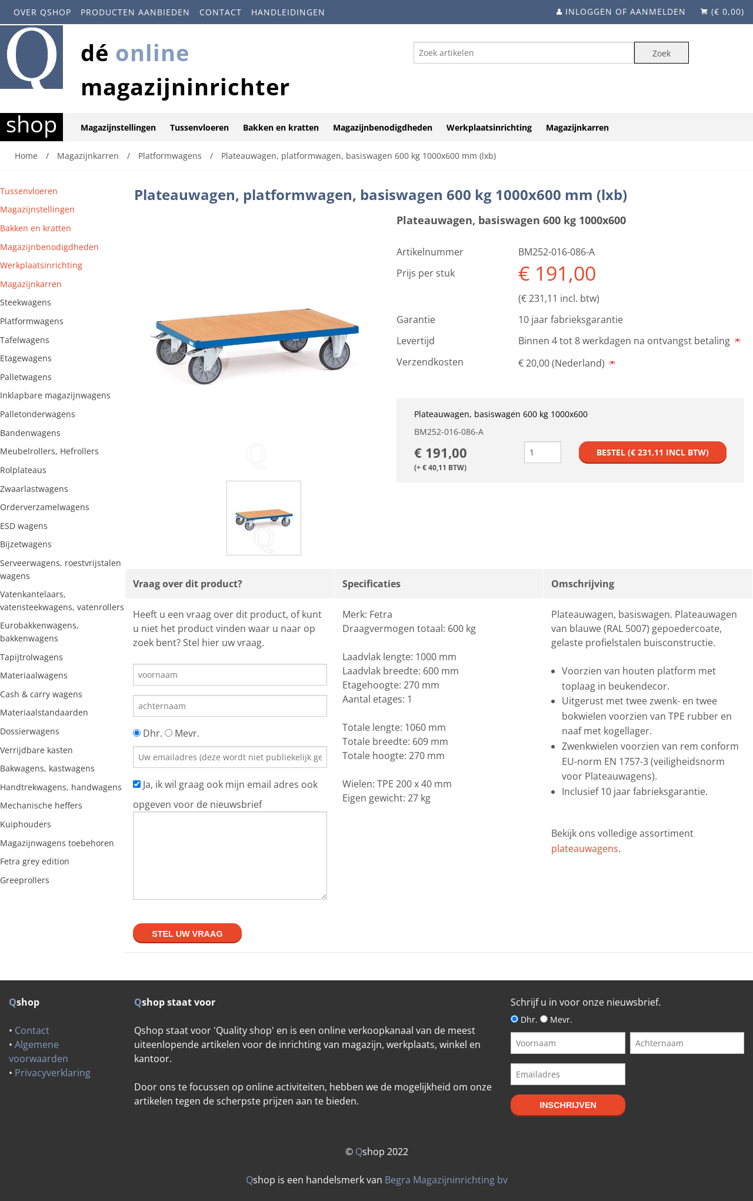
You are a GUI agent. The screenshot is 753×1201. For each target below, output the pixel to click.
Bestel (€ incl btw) (653, 452)
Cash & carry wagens (41, 694)
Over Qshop (42, 12)
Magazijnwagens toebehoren (57, 843)
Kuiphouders (25, 824)
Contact (220, 12)
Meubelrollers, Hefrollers (49, 451)
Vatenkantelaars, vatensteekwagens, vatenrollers (62, 600)
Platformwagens (32, 321)
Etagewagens (26, 358)
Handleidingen (288, 12)
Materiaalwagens (34, 675)
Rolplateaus (23, 469)
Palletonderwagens (37, 414)
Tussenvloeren (199, 127)
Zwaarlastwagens (34, 488)
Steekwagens (25, 302)
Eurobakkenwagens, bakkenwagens (39, 632)
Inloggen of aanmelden (625, 11)
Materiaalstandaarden (44, 712)
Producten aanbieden (135, 12)
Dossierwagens (29, 731)
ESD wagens (24, 525)
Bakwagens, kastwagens (47, 768)
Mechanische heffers (41, 805)
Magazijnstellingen (118, 127)
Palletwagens (26, 376)
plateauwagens (584, 848)
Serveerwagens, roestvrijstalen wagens (60, 569)
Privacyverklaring (53, 1072)
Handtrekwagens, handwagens (61, 787)
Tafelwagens (24, 339)
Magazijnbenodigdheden (382, 127)
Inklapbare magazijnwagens (55, 395)
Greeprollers (24, 880)
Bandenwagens (30, 432)
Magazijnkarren (577, 127)
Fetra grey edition (34, 861)
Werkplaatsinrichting (489, 127)
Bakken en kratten (281, 127)
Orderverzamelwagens (44, 507)
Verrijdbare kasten (36, 750)
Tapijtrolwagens (31, 657)
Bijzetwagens (26, 544)
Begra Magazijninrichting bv (446, 1179)
